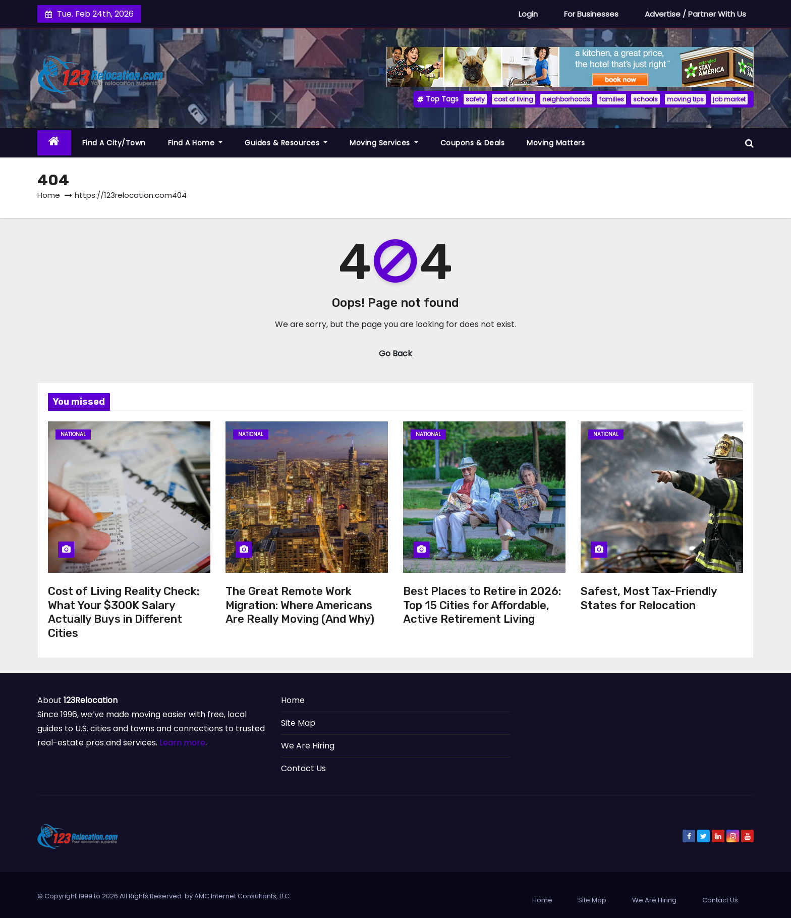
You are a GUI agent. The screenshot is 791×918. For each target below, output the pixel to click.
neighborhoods (566, 99)
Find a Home (195, 143)
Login (528, 14)
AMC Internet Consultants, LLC (242, 896)
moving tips (685, 99)
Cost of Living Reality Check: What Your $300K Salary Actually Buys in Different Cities (123, 612)
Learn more (182, 742)
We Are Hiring (307, 745)
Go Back (395, 353)
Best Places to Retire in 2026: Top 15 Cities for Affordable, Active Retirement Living (482, 605)
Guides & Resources (286, 143)
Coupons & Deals (472, 143)
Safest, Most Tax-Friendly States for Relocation (649, 598)
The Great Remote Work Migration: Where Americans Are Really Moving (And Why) (299, 605)
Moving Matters (556, 143)
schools (645, 99)
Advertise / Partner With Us (695, 14)
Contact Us (303, 768)
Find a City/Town (114, 143)
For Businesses (591, 14)
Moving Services (384, 143)
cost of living (513, 99)
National (73, 434)
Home (48, 195)
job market (729, 99)
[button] (749, 142)
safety (475, 99)
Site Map (298, 723)
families (611, 99)
